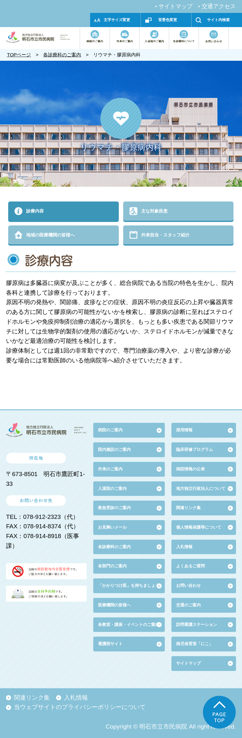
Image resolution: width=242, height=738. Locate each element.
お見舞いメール (112, 527)
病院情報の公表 (190, 469)
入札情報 (76, 697)
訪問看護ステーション (196, 624)
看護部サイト (110, 643)
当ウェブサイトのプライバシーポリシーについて (80, 707)
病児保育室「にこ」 (194, 643)
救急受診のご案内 (114, 507)
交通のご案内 (188, 605)
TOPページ (19, 54)
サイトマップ (175, 6)
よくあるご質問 (190, 566)
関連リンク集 (188, 507)
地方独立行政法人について (200, 488)
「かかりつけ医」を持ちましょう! (129, 585)
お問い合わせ (188, 585)
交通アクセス (219, 6)
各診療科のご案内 (62, 54)
